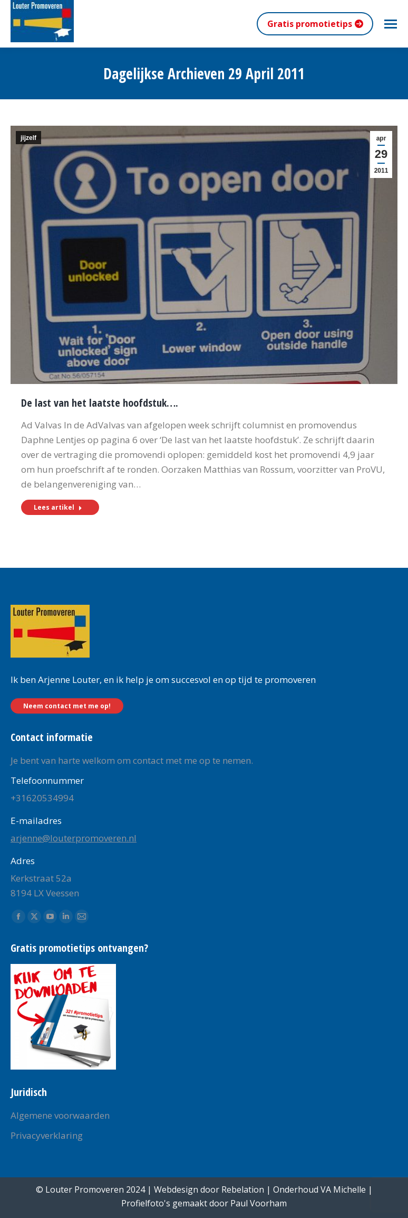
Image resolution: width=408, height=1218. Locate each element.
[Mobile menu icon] (390, 24)
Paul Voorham (258, 1203)
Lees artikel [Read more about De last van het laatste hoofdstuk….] (58, 507)
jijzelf (28, 138)
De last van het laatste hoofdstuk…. (99, 403)
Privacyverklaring (47, 1135)
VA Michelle (343, 1189)
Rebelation (242, 1189)
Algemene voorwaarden (60, 1115)
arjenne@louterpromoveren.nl (74, 838)
